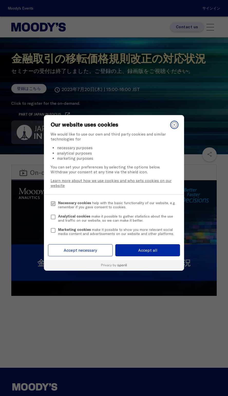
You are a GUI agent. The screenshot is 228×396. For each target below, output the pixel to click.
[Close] (174, 125)
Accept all (147, 250)
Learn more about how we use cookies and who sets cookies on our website (111, 183)
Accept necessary (80, 250)
